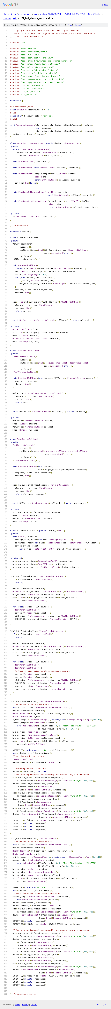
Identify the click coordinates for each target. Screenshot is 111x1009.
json (105, 1004)
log (70, 25)
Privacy (25, 1004)
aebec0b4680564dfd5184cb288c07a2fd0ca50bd (69, 14)
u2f (15, 18)
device (7, 18)
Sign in (105, 4)
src (36, 14)
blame (78, 25)
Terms (34, 1004)
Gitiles (17, 1004)
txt (99, 1004)
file (62, 25)
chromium (9, 14)
